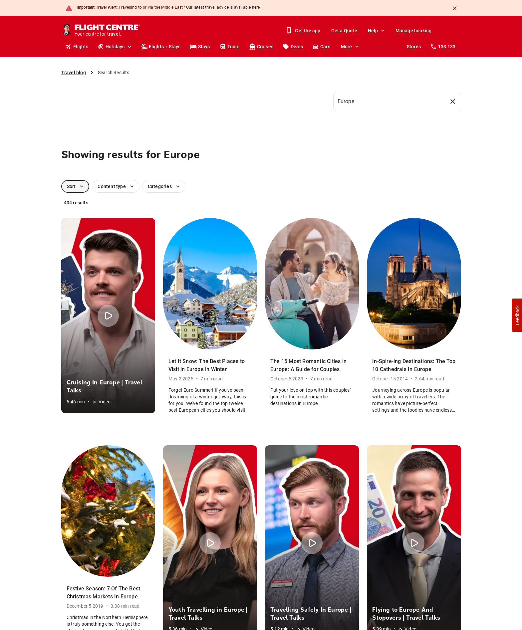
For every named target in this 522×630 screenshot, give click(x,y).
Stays (200, 46)
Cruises (261, 46)
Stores (414, 46)
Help (377, 30)
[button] (517, 315)
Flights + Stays (161, 46)
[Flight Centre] (108, 30)
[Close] (455, 8)
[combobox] (397, 101)
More (350, 46)
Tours (229, 46)
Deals (293, 46)
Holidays (115, 46)
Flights (76, 46)
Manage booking (413, 30)
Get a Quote (344, 30)
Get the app (303, 30)
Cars (321, 46)
